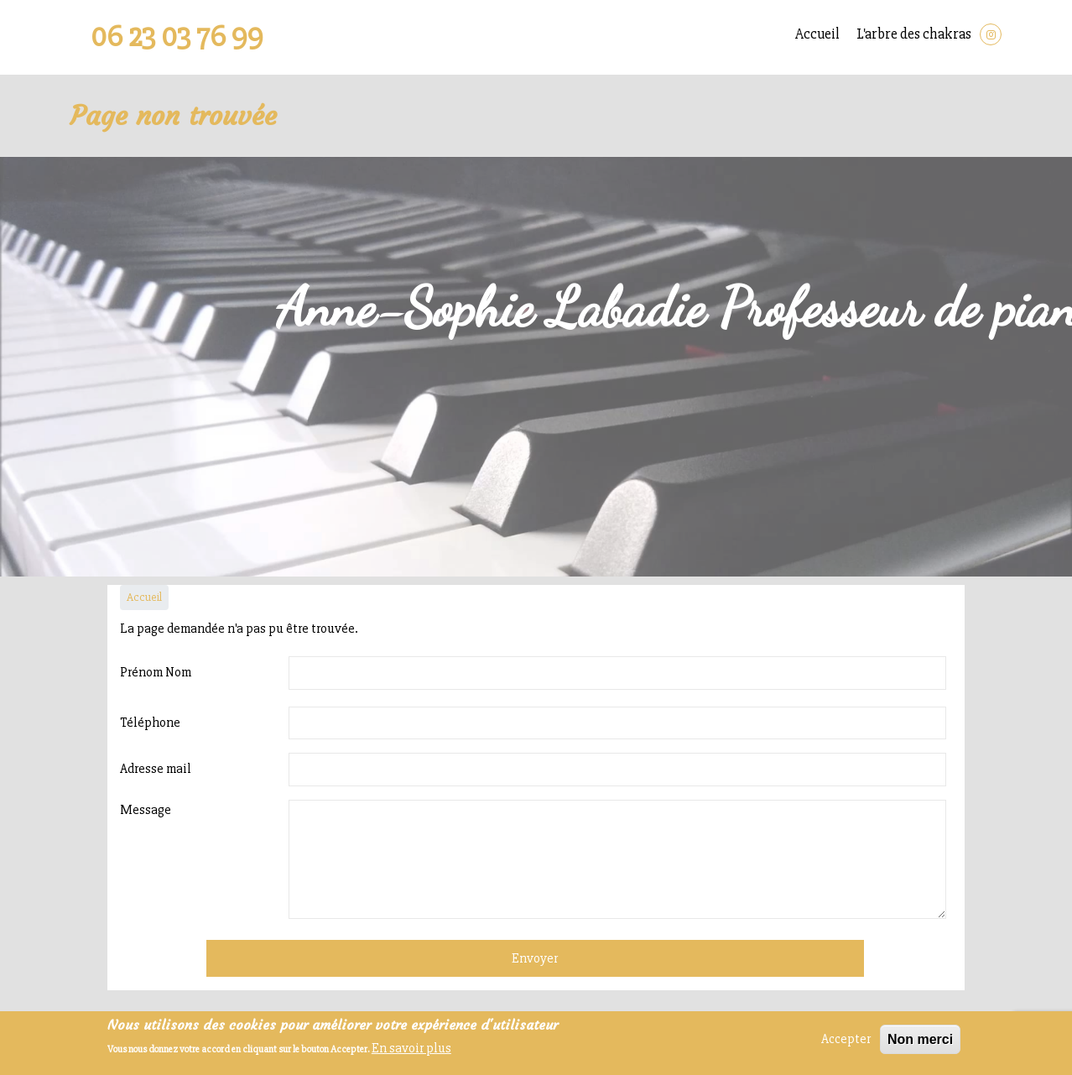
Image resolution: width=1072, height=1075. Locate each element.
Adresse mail (155, 768)
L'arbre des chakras (913, 34)
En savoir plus (411, 1048)
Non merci (920, 1039)
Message (145, 809)
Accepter (846, 1039)
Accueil (817, 34)
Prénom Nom (155, 672)
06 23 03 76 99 (177, 36)
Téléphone (150, 722)
